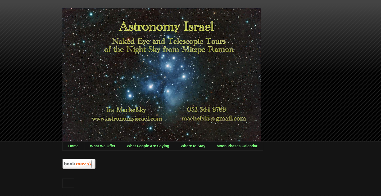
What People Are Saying (148, 146)
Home (73, 146)
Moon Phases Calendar (237, 146)
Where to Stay (193, 146)
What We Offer (102, 146)
